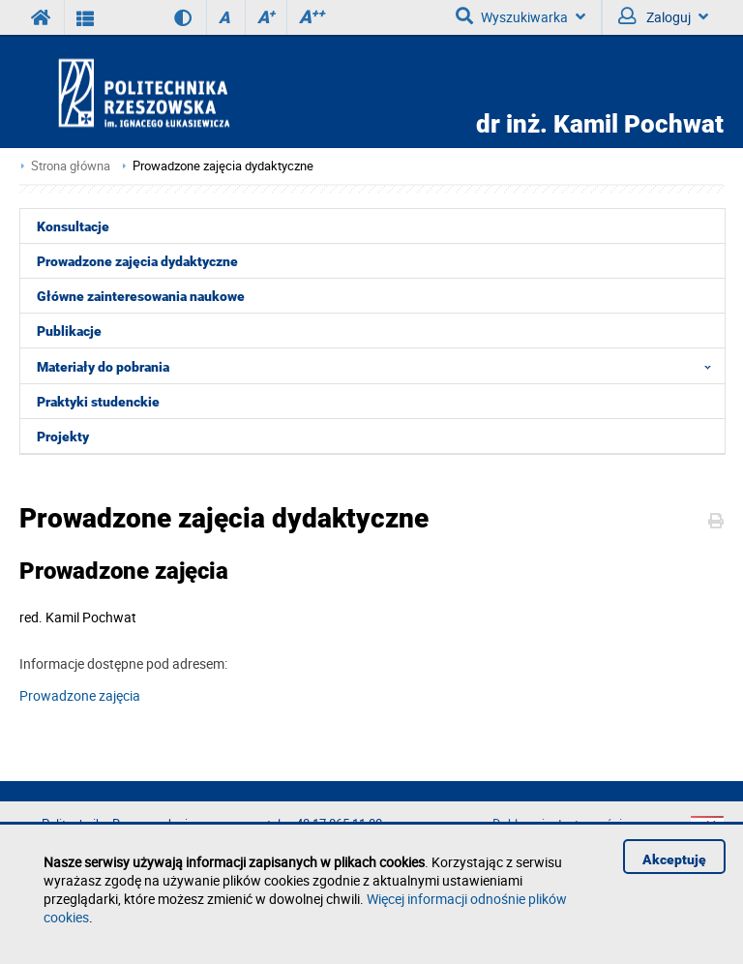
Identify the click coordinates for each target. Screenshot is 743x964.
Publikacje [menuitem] (69, 331)
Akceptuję (674, 859)
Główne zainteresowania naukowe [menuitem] (141, 296)
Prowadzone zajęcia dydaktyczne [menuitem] (137, 261)
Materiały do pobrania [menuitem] (380, 365)
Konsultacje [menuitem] (73, 226)
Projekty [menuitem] (63, 436)
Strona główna (70, 166)
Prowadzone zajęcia (79, 695)
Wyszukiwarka (520, 16)
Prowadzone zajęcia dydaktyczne (223, 166)
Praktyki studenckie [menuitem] (98, 401)
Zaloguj (663, 16)
